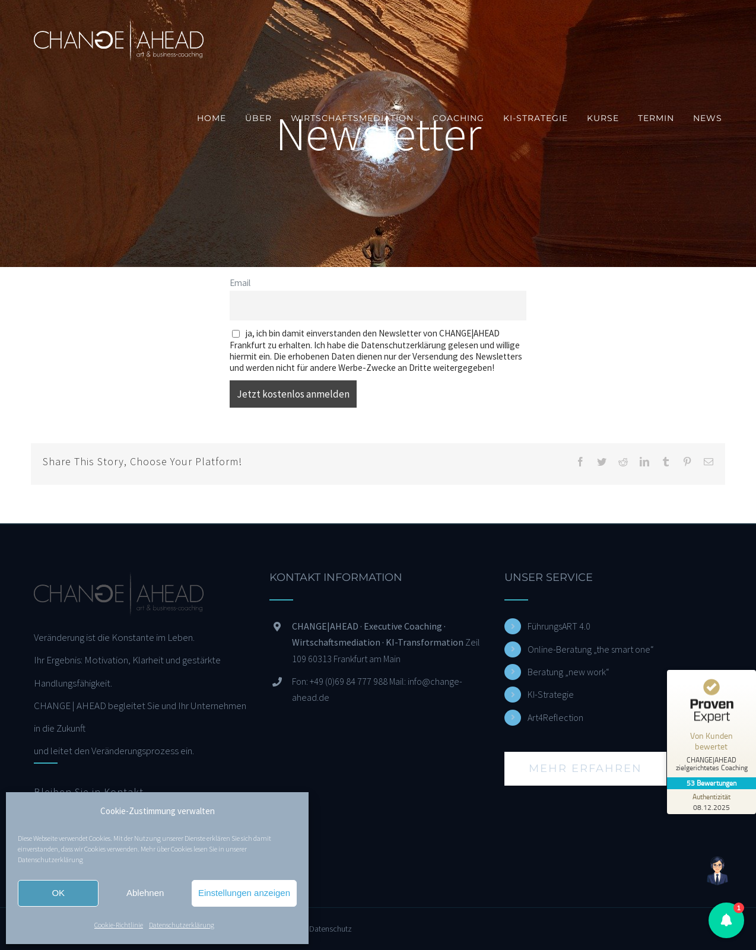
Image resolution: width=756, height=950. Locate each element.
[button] (726, 920)
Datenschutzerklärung (50, 859)
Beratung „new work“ (568, 672)
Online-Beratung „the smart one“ (591, 649)
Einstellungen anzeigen (244, 893)
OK (58, 893)
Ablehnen (145, 893)
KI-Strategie (551, 694)
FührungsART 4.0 (559, 626)
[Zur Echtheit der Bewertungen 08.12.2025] (711, 801)
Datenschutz (330, 928)
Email (240, 282)
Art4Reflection (555, 717)
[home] (119, 583)
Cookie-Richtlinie (118, 924)
